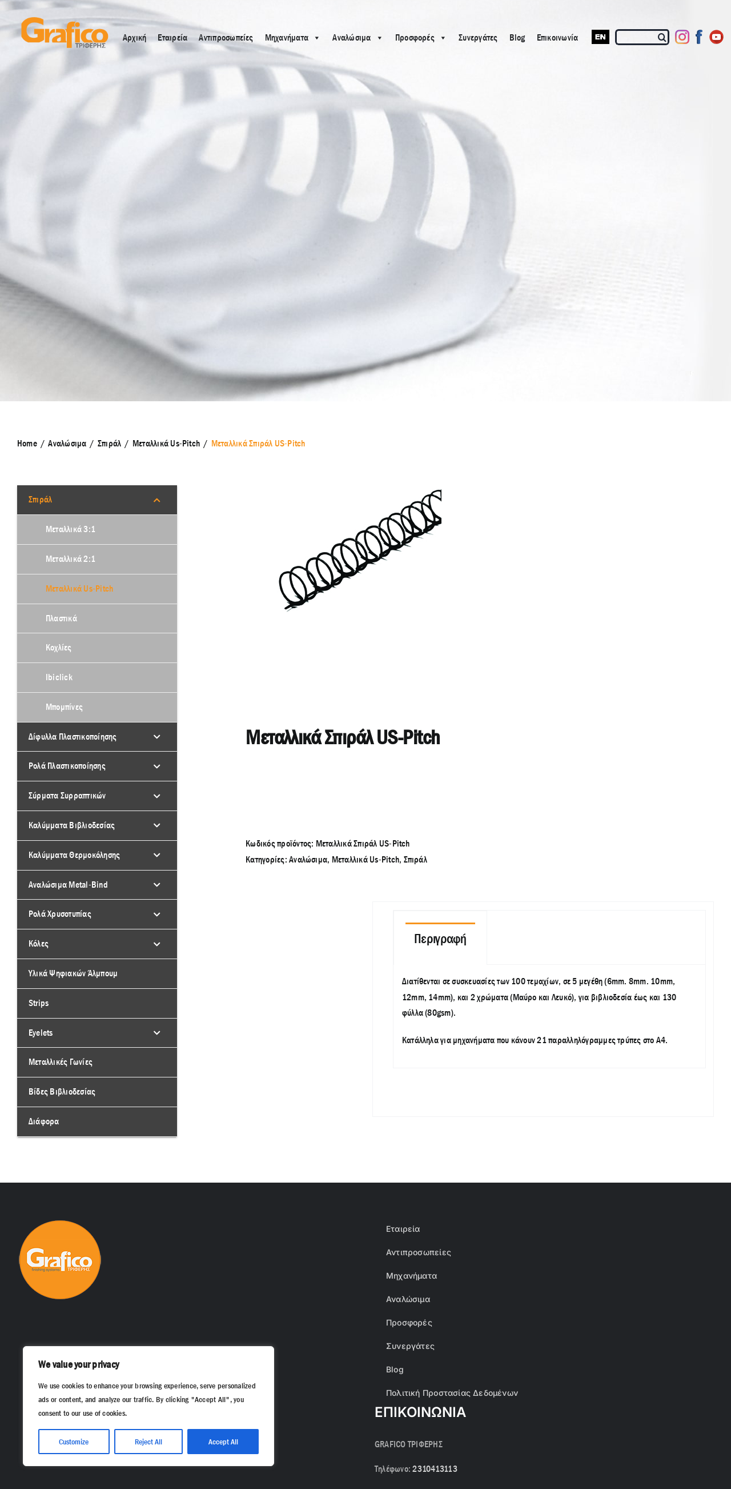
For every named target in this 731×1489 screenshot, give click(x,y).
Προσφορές (421, 37)
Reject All (148, 1441)
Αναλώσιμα (357, 37)
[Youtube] (716, 37)
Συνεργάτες (478, 37)
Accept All (223, 1441)
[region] (148, 1406)
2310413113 (434, 1469)
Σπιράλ (415, 859)
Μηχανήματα (293, 37)
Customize (74, 1441)
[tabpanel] (549, 1016)
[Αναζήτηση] (663, 37)
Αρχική (134, 37)
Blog (517, 37)
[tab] (440, 938)
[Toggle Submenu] (157, 499)
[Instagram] (682, 37)
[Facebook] (699, 37)
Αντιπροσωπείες (226, 37)
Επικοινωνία (558, 37)
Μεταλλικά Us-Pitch (365, 859)
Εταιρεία (172, 37)
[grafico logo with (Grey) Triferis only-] (63, 21)
